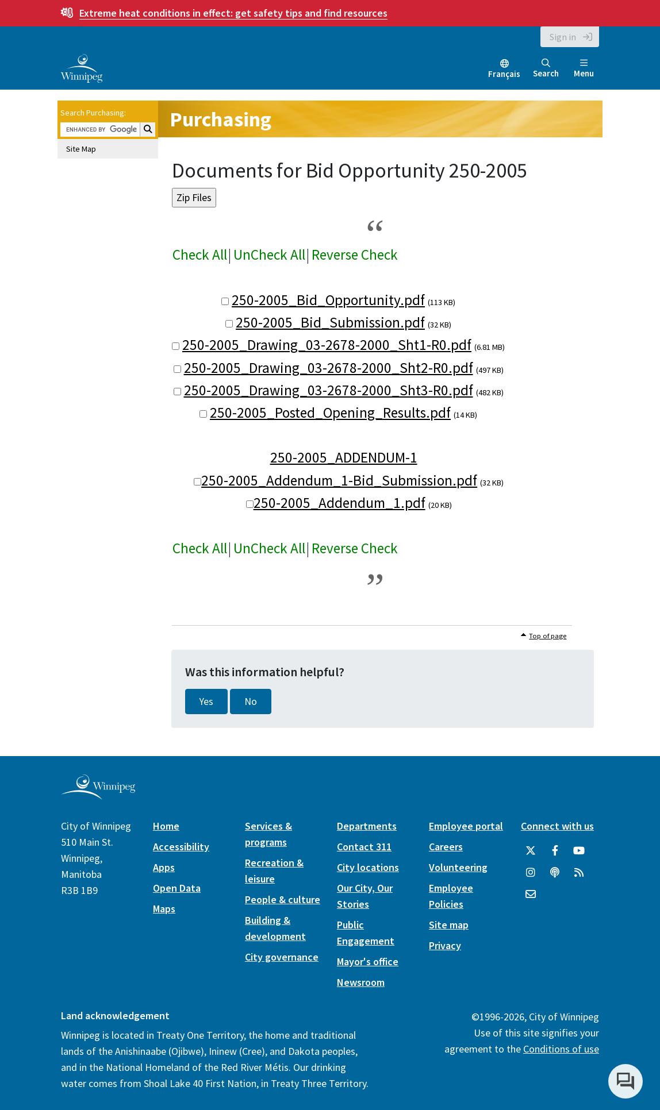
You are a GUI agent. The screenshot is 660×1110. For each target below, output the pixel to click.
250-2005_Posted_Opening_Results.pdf (330, 412)
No (250, 701)
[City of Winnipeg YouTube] (579, 851)
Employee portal (466, 825)
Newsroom (361, 982)
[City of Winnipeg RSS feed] (579, 872)
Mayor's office (367, 961)
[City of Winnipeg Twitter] (530, 851)
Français (504, 73)
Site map (449, 924)
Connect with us (557, 825)
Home (166, 825)
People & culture (282, 899)
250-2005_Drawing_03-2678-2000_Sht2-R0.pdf (328, 368)
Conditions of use (561, 1048)
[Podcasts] (555, 872)
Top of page (547, 635)
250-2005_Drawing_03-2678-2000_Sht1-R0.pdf (326, 345)
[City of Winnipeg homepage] (98, 795)
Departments (367, 825)
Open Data (177, 888)
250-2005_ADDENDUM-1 (343, 457)
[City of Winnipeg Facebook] (555, 851)
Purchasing (220, 119)
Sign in (563, 37)
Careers (446, 846)
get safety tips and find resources (233, 13)
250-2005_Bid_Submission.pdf (330, 322)
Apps (164, 867)
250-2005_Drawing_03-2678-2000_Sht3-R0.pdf (328, 390)
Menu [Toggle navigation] (584, 69)
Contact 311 (364, 846)
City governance (282, 956)
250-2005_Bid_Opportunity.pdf (328, 300)
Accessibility (181, 846)
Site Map (81, 149)
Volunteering (458, 867)
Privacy (445, 945)
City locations (368, 867)
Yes (206, 701)
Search (546, 69)
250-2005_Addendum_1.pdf (339, 503)
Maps (164, 908)
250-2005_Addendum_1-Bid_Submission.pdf (339, 480)
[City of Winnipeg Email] (530, 894)
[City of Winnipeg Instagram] (530, 872)
